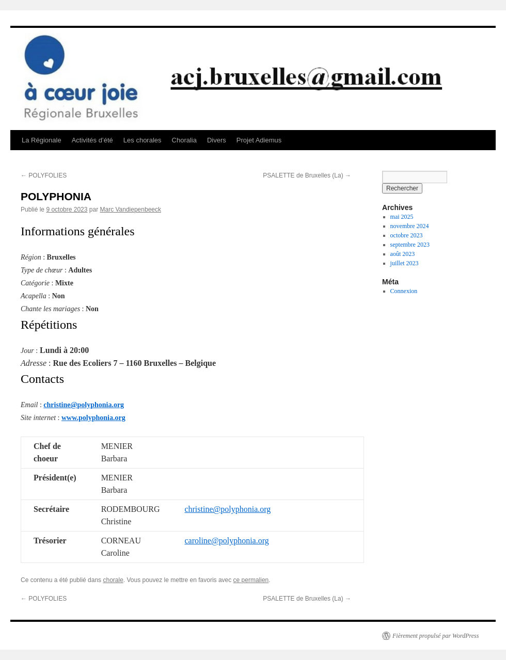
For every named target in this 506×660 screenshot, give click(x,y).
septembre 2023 (410, 244)
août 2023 (402, 253)
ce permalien (251, 580)
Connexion (404, 291)
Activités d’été (92, 140)
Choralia (184, 140)
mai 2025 (402, 216)
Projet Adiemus (258, 140)
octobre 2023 (406, 235)
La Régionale (41, 140)
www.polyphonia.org (93, 418)
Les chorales (142, 140)
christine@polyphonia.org (83, 405)
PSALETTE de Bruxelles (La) (307, 175)
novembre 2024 (409, 226)
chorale (113, 580)
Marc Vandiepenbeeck (130, 209)
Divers (216, 140)
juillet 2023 (404, 263)
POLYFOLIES (44, 175)
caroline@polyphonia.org (226, 540)
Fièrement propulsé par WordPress (435, 635)
